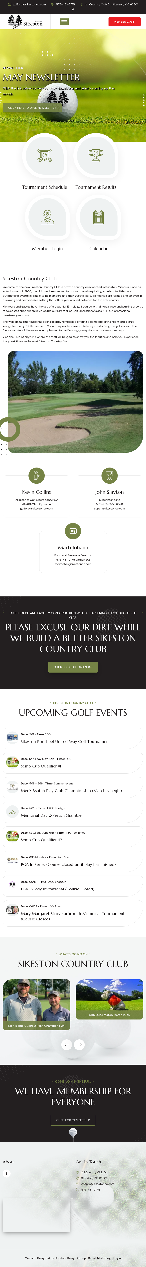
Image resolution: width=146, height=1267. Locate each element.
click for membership (73, 1120)
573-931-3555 (106, 504)
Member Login (124, 22)
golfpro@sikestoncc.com (29, 4)
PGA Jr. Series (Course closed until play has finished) (68, 864)
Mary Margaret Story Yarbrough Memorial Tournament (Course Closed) (73, 916)
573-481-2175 (65, 4)
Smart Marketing (99, 1258)
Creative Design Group (70, 1258)
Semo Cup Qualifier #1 (41, 766)
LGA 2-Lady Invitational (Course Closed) (57, 889)
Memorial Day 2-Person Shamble (51, 815)
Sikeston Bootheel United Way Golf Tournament (65, 741)
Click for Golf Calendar (73, 667)
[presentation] (66, 1044)
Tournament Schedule (44, 187)
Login (117, 1258)
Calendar (98, 248)
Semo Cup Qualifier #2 (41, 839)
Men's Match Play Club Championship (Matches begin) (71, 790)
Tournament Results (96, 187)
